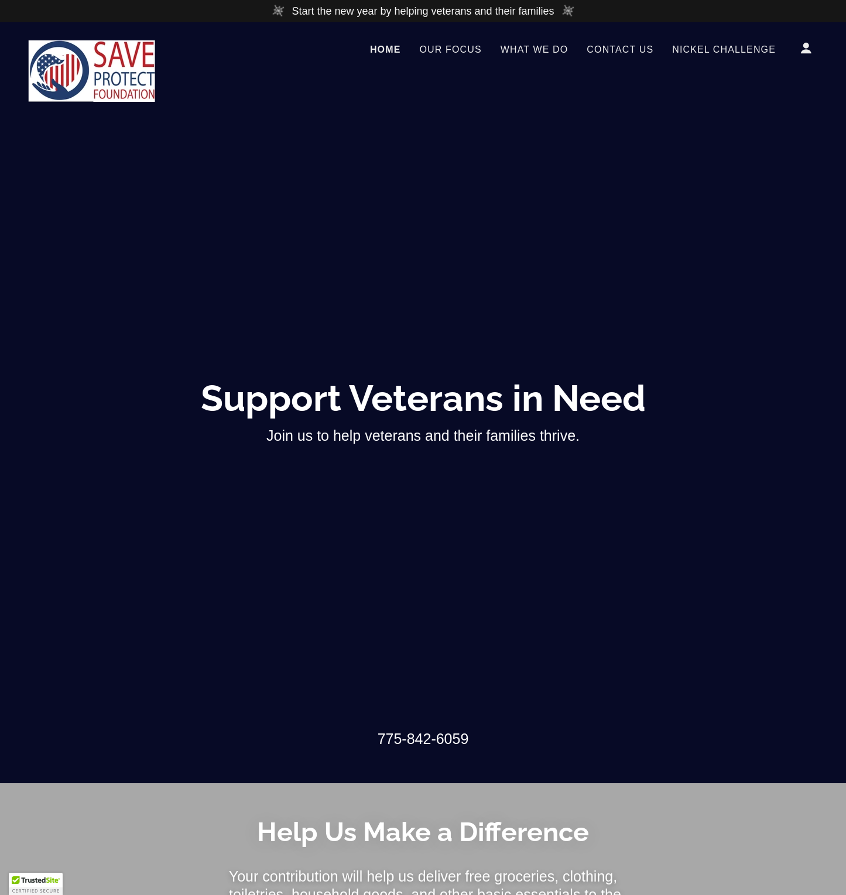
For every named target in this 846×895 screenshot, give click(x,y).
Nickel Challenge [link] (724, 49)
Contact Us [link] (620, 49)
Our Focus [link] (450, 49)
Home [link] (385, 49)
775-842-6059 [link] (423, 739)
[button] (806, 48)
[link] (92, 45)
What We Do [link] (534, 49)
